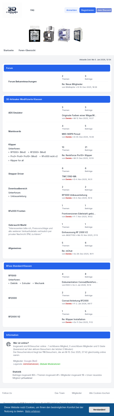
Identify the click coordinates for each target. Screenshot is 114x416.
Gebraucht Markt (17, 225)
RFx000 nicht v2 (50, 156)
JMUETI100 (71, 235)
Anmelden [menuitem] (71, 10)
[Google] (21, 393)
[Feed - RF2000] (57, 298)
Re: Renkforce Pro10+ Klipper (77, 155)
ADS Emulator (15, 112)
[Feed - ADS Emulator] (57, 112)
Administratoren (30, 364)
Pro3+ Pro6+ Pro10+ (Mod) (24, 156)
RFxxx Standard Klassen (19, 266)
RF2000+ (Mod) (38, 152)
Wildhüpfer (70, 87)
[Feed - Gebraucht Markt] (57, 229)
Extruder (26, 283)
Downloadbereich (17, 188)
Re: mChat (67, 251)
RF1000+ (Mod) (18, 152)
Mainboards (14, 131)
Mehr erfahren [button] (32, 411)
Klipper (12, 144)
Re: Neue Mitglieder (72, 84)
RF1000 (12, 275)
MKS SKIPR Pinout (71, 134)
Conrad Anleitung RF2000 (75, 300)
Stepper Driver (16, 173)
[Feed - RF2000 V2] (57, 316)
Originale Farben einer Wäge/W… (79, 115)
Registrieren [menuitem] (87, 10)
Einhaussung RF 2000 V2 (75, 232)
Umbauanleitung (18, 196)
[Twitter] (16, 393)
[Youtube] (18, 393)
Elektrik (14, 283)
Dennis (69, 118)
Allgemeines (14, 248)
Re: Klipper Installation (73, 319)
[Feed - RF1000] (57, 279)
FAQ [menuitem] (30, 10)
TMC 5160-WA (69, 176)
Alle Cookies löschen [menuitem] (97, 393)
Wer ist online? (21, 343)
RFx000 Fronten (16, 211)
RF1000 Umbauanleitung (74, 195)
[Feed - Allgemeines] (57, 248)
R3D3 (68, 285)
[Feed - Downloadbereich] (57, 192)
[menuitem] (104, 10)
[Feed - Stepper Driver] (57, 173)
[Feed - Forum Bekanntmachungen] (57, 81)
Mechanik (39, 283)
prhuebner (27, 378)
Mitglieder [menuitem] (75, 393)
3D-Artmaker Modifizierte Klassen (24, 99)
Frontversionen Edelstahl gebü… (79, 213)
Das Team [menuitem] (58, 393)
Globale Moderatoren (50, 364)
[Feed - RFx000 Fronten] (57, 211)
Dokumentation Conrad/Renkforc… (80, 282)
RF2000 (12, 298)
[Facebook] (14, 393)
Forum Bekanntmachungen (22, 81)
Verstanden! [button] (99, 409)
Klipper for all (17, 160)
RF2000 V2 (14, 316)
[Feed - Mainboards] (57, 131)
